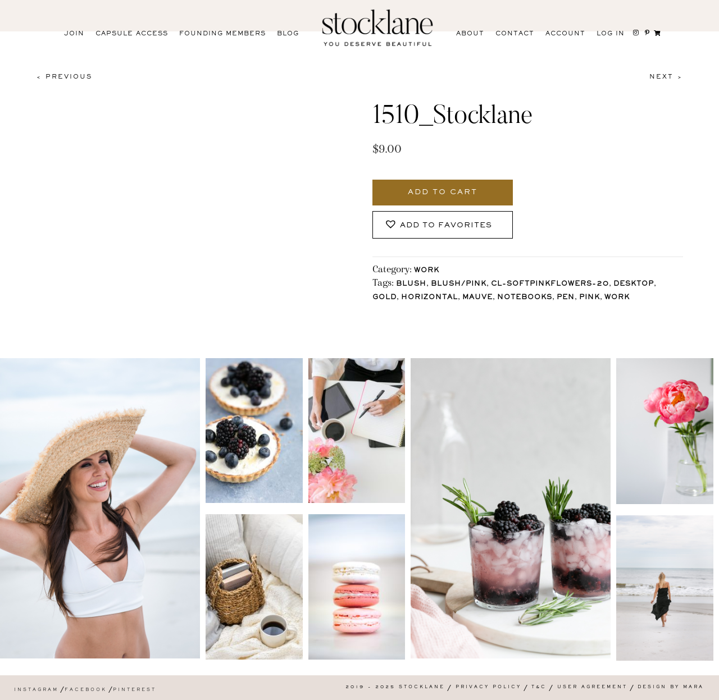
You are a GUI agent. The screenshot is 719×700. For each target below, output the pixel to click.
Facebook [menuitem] (86, 690)
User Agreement (592, 687)
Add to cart (442, 192)
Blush (411, 284)
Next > (666, 77)
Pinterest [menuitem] (134, 690)
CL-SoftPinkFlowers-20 (550, 284)
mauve (477, 298)
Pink (589, 298)
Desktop (633, 284)
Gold (384, 298)
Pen (566, 298)
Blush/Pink (458, 284)
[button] (442, 225)
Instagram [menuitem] (36, 690)
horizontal (429, 298)
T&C (539, 687)
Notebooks (524, 298)
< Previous (64, 77)
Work (426, 271)
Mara (693, 687)
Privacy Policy (488, 687)
